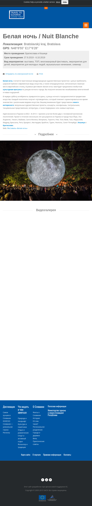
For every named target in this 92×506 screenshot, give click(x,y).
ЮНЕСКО (6, 421)
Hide (65, 2)
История (36, 418)
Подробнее (46, 134)
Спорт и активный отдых (22, 439)
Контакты (67, 454)
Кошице (81, 122)
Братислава (8, 125)
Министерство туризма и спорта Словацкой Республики (57, 413)
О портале (37, 454)
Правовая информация (52, 454)
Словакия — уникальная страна (8, 427)
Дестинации (9, 407)
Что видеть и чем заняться (23, 409)
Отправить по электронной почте (19, 74)
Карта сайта (25, 454)
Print (41, 74)
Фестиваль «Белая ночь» (17, 128)
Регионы (6, 432)
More (58, 2)
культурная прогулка (12, 89)
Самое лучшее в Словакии (7, 415)
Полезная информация (57, 406)
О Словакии (38, 407)
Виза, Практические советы (38, 441)
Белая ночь (8, 81)
